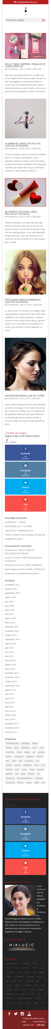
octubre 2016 (11, 589)
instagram (30, 756)
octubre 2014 (11, 681)
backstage (26, 743)
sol (38, 774)
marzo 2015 (10, 660)
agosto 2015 (10, 643)
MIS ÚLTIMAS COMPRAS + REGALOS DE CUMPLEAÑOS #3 (25, 65)
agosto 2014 (10, 690)
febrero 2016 (10, 618)
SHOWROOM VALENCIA (28, 573)
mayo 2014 (10, 702)
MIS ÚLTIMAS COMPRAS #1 (30, 565)
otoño (32, 769)
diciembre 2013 (11, 723)
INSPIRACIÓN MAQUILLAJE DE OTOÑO (24, 395)
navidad (9, 769)
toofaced (38, 778)
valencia (20, 782)
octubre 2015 (11, 635)
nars (43, 765)
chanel (34, 748)
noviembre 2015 (12, 631)
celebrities (25, 748)
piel (16, 774)
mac (37, 761)
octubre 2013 (11, 732)
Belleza (9, 748)
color (42, 748)
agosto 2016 (10, 597)
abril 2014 (9, 706)
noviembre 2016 (12, 584)
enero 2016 (10, 622)
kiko (7, 761)
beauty (35, 743)
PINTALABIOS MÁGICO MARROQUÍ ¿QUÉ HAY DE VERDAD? (23, 300)
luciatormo (13, 69)
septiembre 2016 (12, 593)
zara (43, 782)
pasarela (40, 769)
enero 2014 (10, 719)
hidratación (18, 756)
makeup (17, 765)
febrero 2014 (10, 715)
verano (29, 782)
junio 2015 (9, 652)
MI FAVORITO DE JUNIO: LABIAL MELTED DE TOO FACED (21, 212)
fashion (27, 752)
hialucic (9, 756)
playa (23, 774)
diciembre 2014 (11, 673)
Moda (36, 765)
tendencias (10, 778)
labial (14, 761)
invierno (39, 756)
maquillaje (27, 765)
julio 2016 (9, 601)
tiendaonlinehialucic (25, 778)
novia (17, 769)
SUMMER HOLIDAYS (14, 539)
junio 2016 (9, 605)
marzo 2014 (10, 711)
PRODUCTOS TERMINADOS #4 (19, 530)
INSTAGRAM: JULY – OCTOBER (18, 526)
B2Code (40, 1025)
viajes (36, 782)
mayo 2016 (10, 610)
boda (16, 748)
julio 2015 (9, 648)
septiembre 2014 (12, 685)
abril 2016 (9, 614)
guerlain (41, 752)
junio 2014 (9, 698)
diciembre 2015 (11, 626)
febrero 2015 (10, 664)
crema (19, 752)
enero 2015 (10, 669)
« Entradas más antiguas (16, 433)
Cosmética (10, 752)
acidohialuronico (12, 743)
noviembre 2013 (12, 728)
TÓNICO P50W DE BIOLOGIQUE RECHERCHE (25, 534)
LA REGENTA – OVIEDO (15, 522)
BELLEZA (37, 69)
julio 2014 (9, 694)
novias (24, 769)
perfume (9, 774)
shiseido (31, 774)
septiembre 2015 (12, 639)
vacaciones (10, 782)
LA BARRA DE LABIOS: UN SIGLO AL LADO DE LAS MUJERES (23, 144)
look (20, 761)
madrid (9, 765)
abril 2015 (9, 656)
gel (34, 752)
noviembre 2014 (12, 677)
